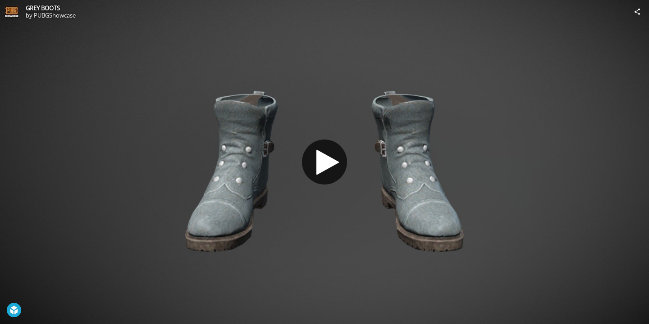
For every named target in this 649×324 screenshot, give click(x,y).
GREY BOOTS (43, 8)
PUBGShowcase (55, 15)
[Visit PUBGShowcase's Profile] (12, 11)
